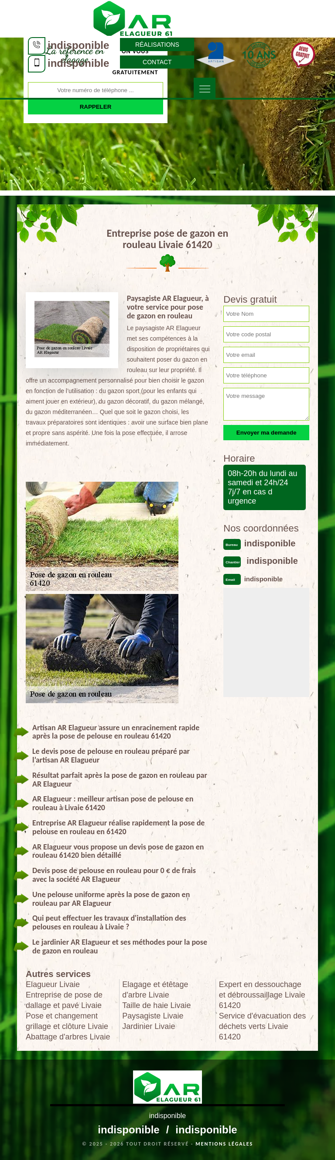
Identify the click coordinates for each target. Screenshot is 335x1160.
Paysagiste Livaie (152, 1016)
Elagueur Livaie (53, 984)
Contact (157, 62)
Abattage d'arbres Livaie (68, 1036)
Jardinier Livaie (148, 1026)
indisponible (78, 45)
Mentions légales (224, 1144)
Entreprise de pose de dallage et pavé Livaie (64, 1000)
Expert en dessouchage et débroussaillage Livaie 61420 (262, 995)
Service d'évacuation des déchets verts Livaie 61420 (262, 1026)
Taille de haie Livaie (156, 1005)
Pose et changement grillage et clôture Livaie (67, 1021)
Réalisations (157, 44)
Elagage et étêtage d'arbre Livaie (155, 989)
